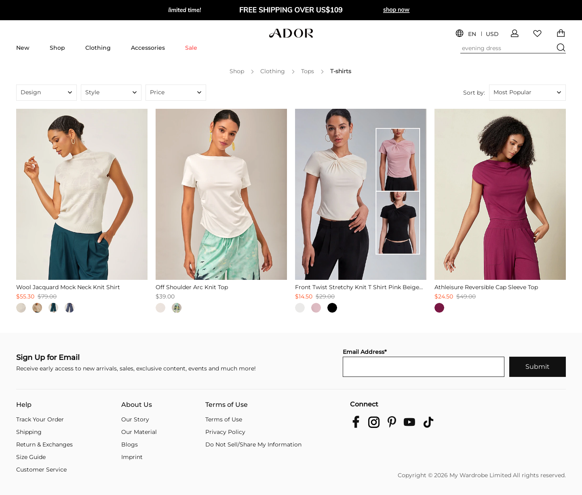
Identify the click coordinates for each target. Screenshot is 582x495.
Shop (57, 47)
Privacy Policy (225, 432)
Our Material (139, 432)
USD (492, 34)
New (23, 47)
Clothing (98, 47)
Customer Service (41, 469)
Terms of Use (226, 405)
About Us (136, 405)
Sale (191, 47)
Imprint (132, 457)
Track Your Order (40, 419)
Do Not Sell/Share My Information (253, 444)
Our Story (135, 419)
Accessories (148, 47)
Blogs (129, 444)
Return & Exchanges (44, 444)
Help (24, 405)
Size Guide (31, 457)
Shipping (29, 432)
